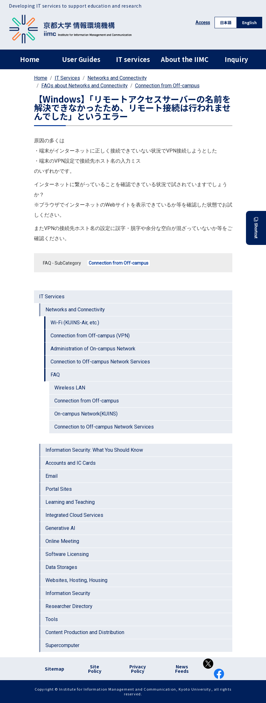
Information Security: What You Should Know (94, 450)
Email (51, 476)
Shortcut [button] (256, 228)
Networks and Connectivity (117, 78)
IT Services (67, 78)
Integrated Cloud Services (74, 515)
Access (202, 22)
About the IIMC (184, 59)
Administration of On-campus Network (93, 349)
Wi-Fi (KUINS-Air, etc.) (75, 323)
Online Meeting (62, 541)
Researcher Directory (68, 606)
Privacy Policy (137, 668)
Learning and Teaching (70, 502)
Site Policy (94, 668)
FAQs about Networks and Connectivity (84, 86)
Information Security (67, 593)
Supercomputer (62, 645)
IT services (133, 59)
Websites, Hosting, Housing (76, 580)
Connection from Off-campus (167, 86)
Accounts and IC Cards (70, 463)
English (249, 22)
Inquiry (236, 59)
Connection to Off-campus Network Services (100, 362)
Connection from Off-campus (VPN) (90, 336)
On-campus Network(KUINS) (86, 414)
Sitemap (54, 669)
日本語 (225, 22)
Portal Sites (58, 489)
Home (29, 59)
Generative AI (60, 528)
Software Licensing (67, 554)
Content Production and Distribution (84, 632)
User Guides (81, 59)
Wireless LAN (69, 388)
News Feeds (182, 668)
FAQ (55, 375)
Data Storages (61, 567)
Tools (51, 619)
